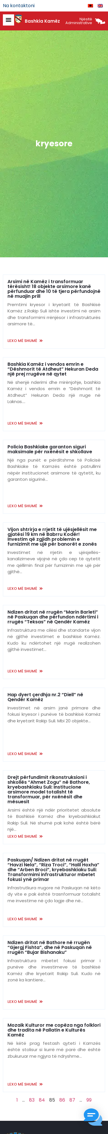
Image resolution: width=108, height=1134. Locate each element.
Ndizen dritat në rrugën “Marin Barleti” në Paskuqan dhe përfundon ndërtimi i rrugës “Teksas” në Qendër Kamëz (52, 617)
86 (62, 1100)
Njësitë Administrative (78, 21)
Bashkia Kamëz (42, 21)
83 (32, 1100)
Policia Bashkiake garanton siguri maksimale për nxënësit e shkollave (49, 449)
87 (72, 1100)
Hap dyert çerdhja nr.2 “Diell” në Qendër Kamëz (45, 697)
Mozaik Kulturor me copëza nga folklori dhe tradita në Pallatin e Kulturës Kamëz (54, 1030)
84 (42, 1100)
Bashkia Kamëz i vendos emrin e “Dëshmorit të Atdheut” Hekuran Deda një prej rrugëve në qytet (52, 369)
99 (89, 1100)
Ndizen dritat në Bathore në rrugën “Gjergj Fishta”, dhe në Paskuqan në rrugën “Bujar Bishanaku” (49, 947)
